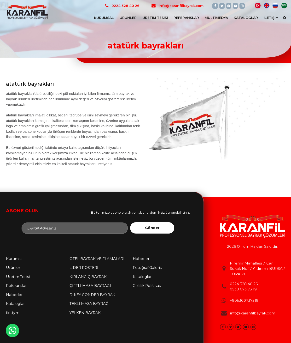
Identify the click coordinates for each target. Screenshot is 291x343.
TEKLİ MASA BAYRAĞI (90, 303)
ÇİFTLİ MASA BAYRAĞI (90, 285)
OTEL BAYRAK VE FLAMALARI (97, 258)
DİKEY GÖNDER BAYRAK (92, 294)
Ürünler (128, 18)
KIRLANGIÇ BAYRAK (88, 276)
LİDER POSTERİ (84, 267)
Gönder (152, 227)
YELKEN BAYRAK (85, 312)
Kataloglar (246, 18)
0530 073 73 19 (243, 289)
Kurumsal (104, 18)
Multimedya (216, 18)
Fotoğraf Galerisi (148, 267)
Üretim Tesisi (155, 18)
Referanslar (186, 18)
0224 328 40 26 (244, 284)
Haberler (14, 294)
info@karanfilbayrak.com (252, 313)
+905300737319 (244, 300)
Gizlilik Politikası (147, 285)
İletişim (271, 18)
